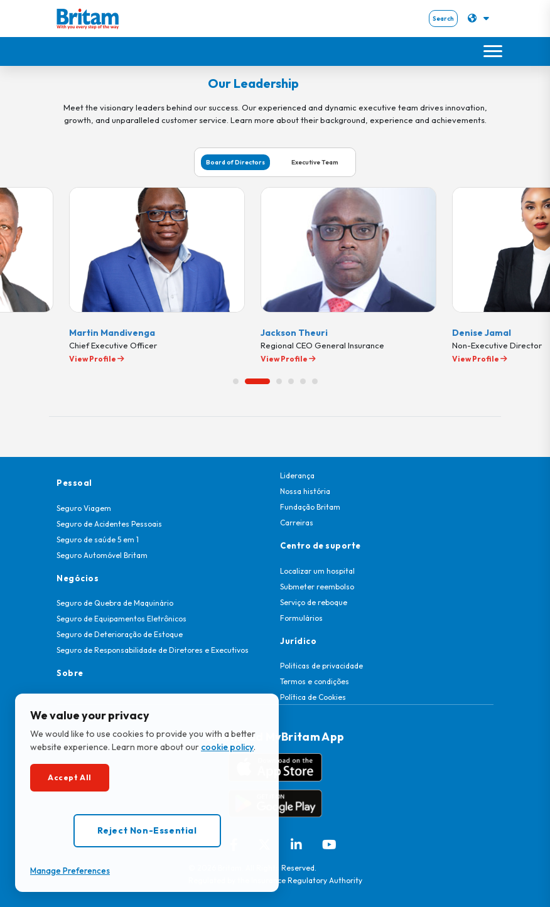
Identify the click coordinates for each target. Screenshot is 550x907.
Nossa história (305, 491)
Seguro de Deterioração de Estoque (120, 634)
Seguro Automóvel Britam (102, 555)
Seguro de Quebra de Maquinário (115, 603)
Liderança (297, 475)
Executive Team (314, 162)
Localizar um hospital (317, 571)
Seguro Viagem (84, 508)
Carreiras (296, 522)
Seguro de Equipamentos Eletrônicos (121, 618)
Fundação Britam (310, 507)
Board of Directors (235, 162)
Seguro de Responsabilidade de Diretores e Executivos (153, 650)
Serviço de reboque (313, 602)
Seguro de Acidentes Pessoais (109, 524)
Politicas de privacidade (321, 665)
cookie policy (227, 747)
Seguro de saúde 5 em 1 (98, 539)
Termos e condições (314, 681)
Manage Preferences (70, 871)
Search (443, 18)
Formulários (301, 618)
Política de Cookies (313, 697)
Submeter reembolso (317, 586)
